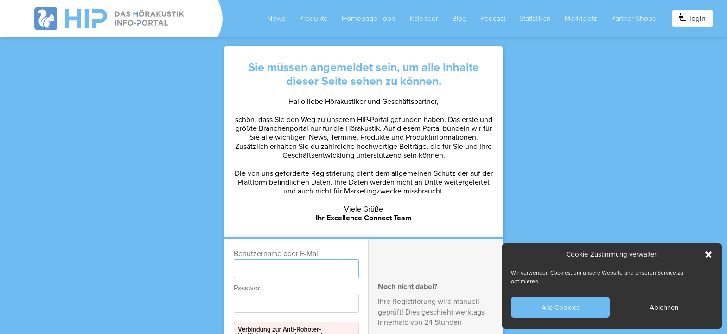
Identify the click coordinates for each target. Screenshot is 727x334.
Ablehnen (664, 307)
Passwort (248, 288)
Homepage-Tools (369, 18)
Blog (459, 18)
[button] (708, 254)
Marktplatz (581, 18)
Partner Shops (633, 18)
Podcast (492, 18)
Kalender (424, 18)
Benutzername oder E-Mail (277, 253)
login (692, 18)
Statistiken (535, 18)
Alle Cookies (561, 307)
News (276, 18)
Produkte (313, 18)
